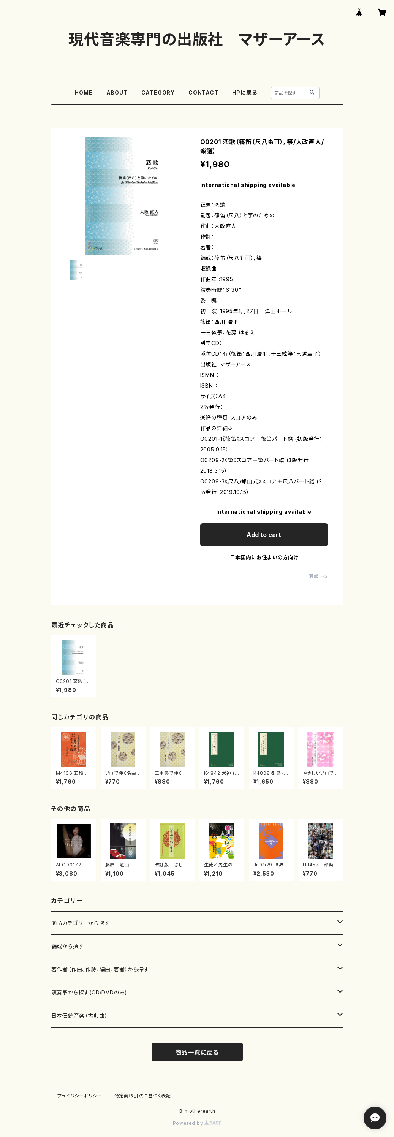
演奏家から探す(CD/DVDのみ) (89, 992)
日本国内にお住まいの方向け (264, 557)
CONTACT (203, 92)
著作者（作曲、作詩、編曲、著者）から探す (100, 969)
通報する (318, 576)
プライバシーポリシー (79, 1096)
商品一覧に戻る (197, 1052)
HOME (83, 92)
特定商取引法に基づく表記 (142, 1096)
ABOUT (117, 92)
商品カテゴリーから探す (80, 923)
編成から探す (67, 946)
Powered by (197, 1123)
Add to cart (264, 534)
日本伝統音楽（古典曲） (79, 1015)
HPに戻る (244, 92)
